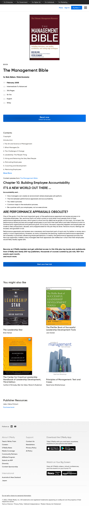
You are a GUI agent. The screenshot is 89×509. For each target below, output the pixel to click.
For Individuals (49, 2)
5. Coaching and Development (14, 166)
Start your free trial (44, 264)
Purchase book (8, 407)
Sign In (67, 7)
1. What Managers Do (11, 147)
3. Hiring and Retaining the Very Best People (19, 158)
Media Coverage (8, 451)
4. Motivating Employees (12, 162)
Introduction (8, 140)
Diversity (5, 463)
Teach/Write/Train (9, 441)
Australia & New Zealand (11, 477)
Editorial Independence (32, 504)
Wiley (9, 103)
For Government (22, 2)
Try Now (76, 8)
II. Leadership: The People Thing (15, 155)
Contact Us (30, 441)
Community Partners (9, 454)
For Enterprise (8, 2)
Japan (4, 480)
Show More (7, 173)
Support (29, 437)
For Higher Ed (36, 2)
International (8, 473)
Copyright (7, 136)
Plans (61, 7)
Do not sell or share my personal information (16, 496)
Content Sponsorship (10, 467)
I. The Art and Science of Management (17, 144)
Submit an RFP (7, 460)
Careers (5, 444)
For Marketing (62, 2)
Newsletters (30, 444)
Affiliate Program (8, 457)
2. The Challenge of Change (13, 151)
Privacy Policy (31, 448)
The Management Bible (29, 178)
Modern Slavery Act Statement (51, 504)
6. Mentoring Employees (12, 169)
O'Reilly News (7, 448)
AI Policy (29, 451)
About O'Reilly (8, 437)
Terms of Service (7, 504)
